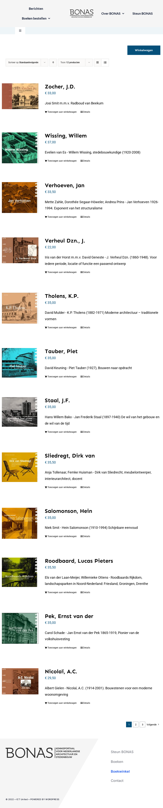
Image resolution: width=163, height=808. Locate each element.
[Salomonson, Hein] (20, 523)
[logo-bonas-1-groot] (81, 11)
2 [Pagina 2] (135, 724)
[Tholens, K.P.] (20, 308)
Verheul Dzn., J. (65, 240)
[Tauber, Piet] (20, 362)
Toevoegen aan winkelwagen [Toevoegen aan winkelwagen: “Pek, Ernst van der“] (62, 647)
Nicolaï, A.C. (61, 671)
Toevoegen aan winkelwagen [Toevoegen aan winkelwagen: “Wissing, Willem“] (62, 161)
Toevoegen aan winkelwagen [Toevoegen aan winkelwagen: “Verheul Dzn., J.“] (62, 272)
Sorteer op (23, 62)
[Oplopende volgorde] (53, 62)
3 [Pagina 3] (142, 724)
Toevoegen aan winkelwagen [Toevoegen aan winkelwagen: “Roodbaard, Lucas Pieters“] (62, 592)
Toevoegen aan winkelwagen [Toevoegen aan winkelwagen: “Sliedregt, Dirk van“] (62, 487)
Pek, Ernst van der (69, 616)
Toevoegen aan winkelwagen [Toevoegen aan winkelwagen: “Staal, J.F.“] (62, 432)
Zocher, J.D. (60, 86)
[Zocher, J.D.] (20, 96)
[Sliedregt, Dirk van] (20, 467)
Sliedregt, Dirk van (70, 455)
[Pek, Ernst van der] (20, 628)
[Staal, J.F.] (20, 412)
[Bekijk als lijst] (105, 62)
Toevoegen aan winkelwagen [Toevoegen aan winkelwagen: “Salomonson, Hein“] (62, 536)
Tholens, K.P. (62, 296)
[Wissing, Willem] (20, 147)
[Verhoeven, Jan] (20, 197)
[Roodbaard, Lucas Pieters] (20, 572)
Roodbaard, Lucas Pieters (79, 560)
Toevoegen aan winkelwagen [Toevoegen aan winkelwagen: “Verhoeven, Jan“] (62, 217)
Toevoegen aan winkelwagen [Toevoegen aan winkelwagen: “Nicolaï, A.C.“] (62, 703)
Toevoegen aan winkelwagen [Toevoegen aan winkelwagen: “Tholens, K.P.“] (62, 327)
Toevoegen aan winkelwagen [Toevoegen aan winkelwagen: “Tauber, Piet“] (62, 376)
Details (86, 112)
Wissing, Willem (66, 135)
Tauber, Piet (61, 351)
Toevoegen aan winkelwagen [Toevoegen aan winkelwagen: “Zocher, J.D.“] (62, 112)
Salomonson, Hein (68, 511)
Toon (70, 62)
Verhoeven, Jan (64, 185)
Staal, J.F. (57, 400)
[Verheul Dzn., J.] (20, 250)
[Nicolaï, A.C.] (20, 681)
